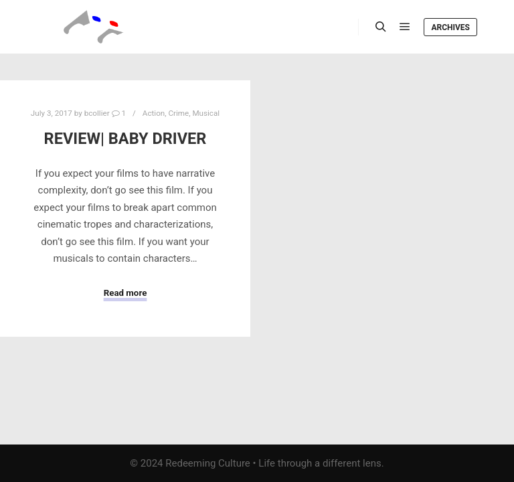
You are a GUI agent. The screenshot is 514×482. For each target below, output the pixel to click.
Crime (178, 113)
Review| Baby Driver (125, 138)
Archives (450, 27)
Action (154, 113)
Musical (206, 113)
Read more (125, 293)
